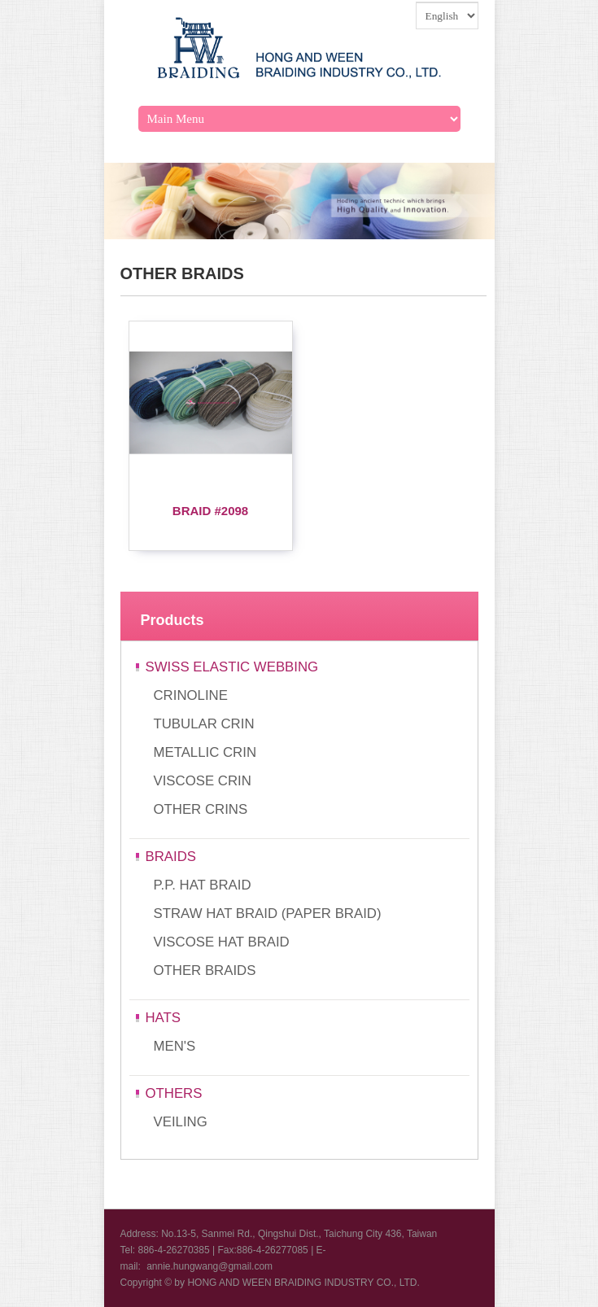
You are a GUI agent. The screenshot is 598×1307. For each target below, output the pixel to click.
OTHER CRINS (201, 809)
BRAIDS (171, 856)
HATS (163, 1017)
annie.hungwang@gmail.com (209, 1266)
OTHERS (174, 1093)
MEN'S (175, 1046)
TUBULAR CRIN (204, 724)
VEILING (180, 1122)
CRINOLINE (191, 695)
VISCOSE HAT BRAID (222, 942)
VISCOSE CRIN (202, 781)
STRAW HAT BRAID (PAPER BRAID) (268, 913)
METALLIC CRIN (205, 752)
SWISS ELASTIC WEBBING (232, 667)
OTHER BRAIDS (205, 970)
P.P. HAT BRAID (202, 885)
